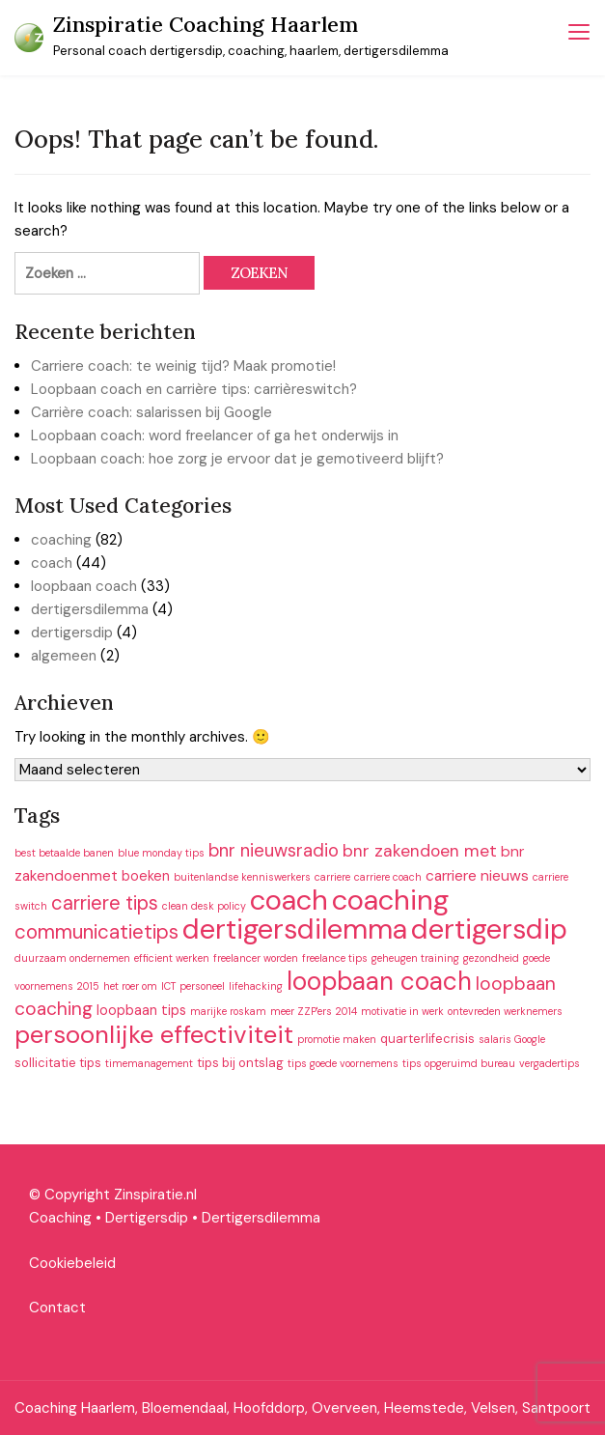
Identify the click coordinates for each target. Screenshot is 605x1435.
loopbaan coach (84, 586)
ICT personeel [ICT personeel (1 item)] (193, 986)
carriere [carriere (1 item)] (332, 877)
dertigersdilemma (90, 609)
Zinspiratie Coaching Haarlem (205, 24)
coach (51, 563)
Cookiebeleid (72, 1263)
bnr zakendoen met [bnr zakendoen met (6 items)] (420, 850)
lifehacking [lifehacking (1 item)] (256, 986)
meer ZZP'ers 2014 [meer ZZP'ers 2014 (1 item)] (313, 1011)
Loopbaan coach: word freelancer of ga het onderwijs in (215, 435)
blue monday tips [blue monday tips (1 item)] (161, 852)
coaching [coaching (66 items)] (390, 900)
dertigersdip (72, 632)
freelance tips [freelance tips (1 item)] (335, 958)
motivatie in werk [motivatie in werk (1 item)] (402, 1011)
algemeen (63, 655)
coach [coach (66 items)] (289, 900)
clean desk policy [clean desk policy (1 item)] (204, 906)
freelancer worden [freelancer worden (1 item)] (255, 958)
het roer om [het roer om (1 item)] (130, 986)
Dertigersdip (146, 1217)
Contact (57, 1307)
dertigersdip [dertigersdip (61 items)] (489, 929)
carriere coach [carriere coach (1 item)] (388, 877)
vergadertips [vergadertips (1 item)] (549, 1063)
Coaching (60, 1217)
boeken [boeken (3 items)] (146, 876)
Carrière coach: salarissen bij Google (151, 412)
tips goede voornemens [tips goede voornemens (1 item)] (343, 1063)
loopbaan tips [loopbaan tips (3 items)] (141, 1010)
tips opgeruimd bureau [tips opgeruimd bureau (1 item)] (458, 1063)
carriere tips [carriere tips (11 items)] (104, 902)
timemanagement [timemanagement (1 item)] (149, 1063)
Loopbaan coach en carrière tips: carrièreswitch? (194, 389)
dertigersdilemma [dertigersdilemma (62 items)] (294, 929)
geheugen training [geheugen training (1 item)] (415, 958)
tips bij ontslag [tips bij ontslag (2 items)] (240, 1063)
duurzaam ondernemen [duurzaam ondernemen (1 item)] (72, 958)
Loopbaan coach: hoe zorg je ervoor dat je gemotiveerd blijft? (237, 458)
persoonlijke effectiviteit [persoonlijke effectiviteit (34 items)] (153, 1034)
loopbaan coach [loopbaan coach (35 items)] (379, 981)
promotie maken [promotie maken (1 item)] (336, 1039)
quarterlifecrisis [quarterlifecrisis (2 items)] (427, 1038)
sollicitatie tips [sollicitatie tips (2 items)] (57, 1063)
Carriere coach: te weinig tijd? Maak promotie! (183, 366)
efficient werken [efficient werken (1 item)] (171, 958)
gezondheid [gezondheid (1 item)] (491, 958)
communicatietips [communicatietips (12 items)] (96, 931)
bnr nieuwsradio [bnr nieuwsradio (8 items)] (273, 850)
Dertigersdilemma (261, 1217)
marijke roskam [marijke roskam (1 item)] (228, 1011)
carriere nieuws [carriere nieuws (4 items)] (477, 876)
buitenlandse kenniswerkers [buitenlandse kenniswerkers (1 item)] (242, 877)
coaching (61, 539)
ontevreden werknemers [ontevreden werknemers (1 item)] (505, 1011)
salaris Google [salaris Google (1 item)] (512, 1039)
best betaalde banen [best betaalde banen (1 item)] (64, 852)
